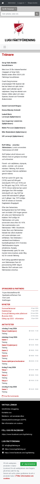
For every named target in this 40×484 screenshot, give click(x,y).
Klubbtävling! (7, 311)
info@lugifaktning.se (12, 446)
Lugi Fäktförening (20, 40)
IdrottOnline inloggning (10, 409)
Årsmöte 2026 (7, 316)
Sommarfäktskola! (8, 308)
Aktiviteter (12, 3)
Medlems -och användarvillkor (13, 416)
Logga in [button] (21, 3)
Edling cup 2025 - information (13, 319)
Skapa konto (32, 3)
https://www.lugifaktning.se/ (15, 449)
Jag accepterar (28, 464)
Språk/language (8, 9)
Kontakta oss (7, 413)
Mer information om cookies (12, 423)
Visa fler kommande (10, 396)
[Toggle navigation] (5, 47)
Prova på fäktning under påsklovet (14, 314)
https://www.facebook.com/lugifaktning (17, 434)
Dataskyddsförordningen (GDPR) (14, 420)
